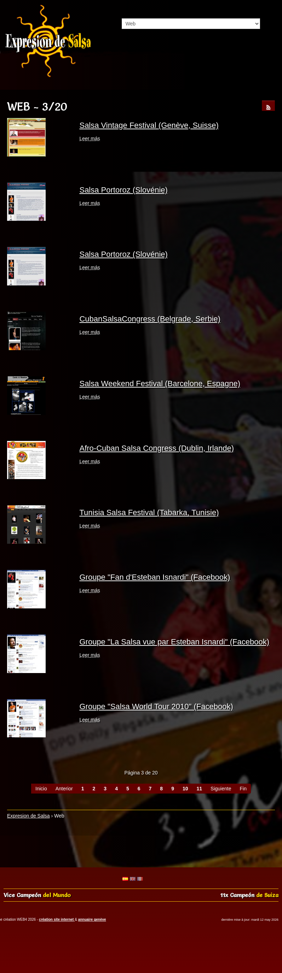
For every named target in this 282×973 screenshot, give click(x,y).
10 (185, 788)
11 (199, 788)
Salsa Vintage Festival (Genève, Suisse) (148, 125)
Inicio (41, 788)
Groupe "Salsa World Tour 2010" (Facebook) (156, 706)
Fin (243, 788)
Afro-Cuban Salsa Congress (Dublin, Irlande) (156, 448)
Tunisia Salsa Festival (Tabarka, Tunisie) (149, 512)
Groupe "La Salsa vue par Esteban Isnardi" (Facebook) (174, 641)
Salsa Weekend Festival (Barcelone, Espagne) (159, 383)
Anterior (64, 788)
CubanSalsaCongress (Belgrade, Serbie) (149, 318)
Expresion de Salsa (28, 816)
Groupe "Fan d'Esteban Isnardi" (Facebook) (154, 577)
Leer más (89, 138)
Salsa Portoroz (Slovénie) (123, 189)
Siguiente (221, 788)
